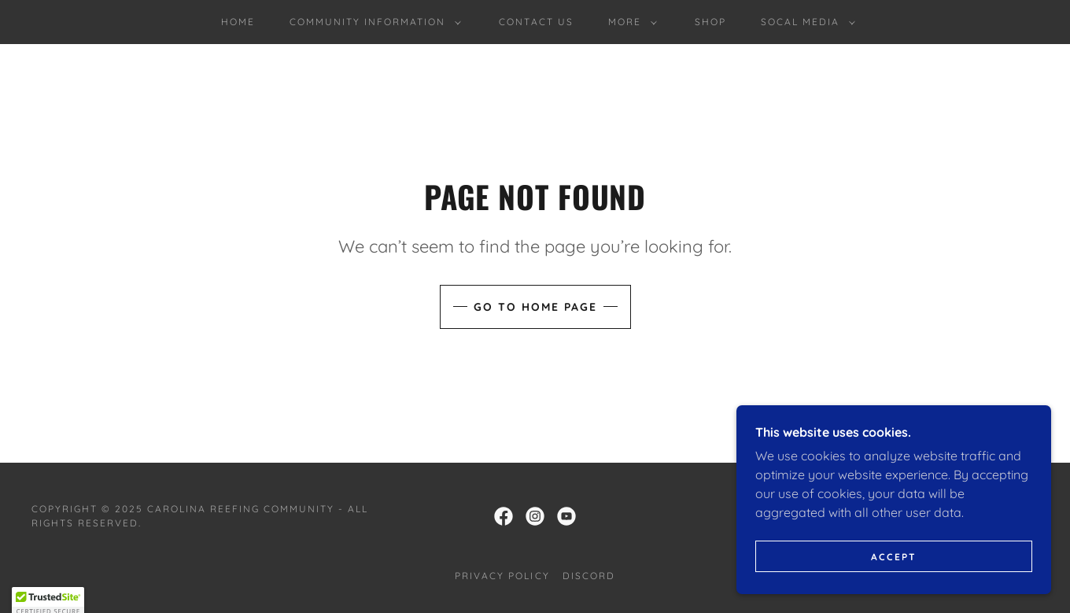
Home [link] (238, 22)
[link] (503, 516)
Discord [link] (589, 576)
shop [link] (710, 22)
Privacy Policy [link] (502, 576)
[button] (372, 22)
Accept (894, 557)
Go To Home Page (535, 307)
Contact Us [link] (536, 22)
